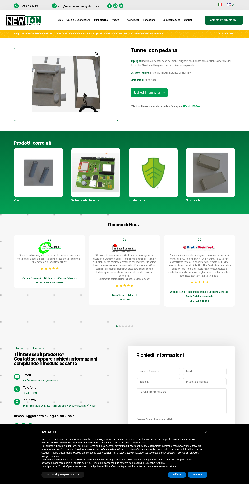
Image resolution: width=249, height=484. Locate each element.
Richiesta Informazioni (222, 20)
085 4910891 (30, 5)
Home (60, 20)
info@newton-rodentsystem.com (78, 6)
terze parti (95, 446)
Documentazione (171, 20)
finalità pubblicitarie (61, 452)
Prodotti (115, 20)
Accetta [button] (197, 474)
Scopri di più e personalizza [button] (63, 474)
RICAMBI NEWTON (191, 106)
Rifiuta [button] (177, 474)
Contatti (188, 20)
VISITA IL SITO (227, 33)
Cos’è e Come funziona (78, 20)
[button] (117, 326)
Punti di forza (101, 20)
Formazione (149, 20)
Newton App (133, 20)
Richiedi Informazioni (147, 92)
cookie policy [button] (137, 442)
